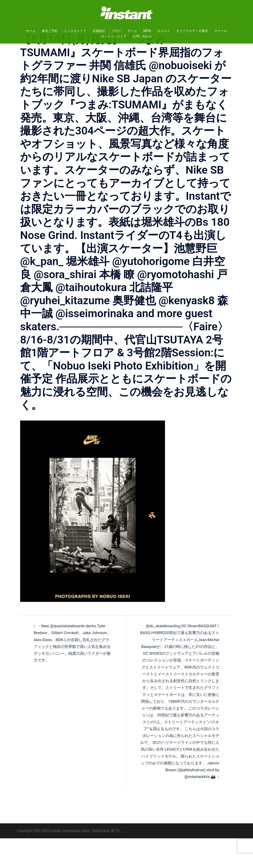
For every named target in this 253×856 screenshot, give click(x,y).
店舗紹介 (99, 31)
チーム (132, 31)
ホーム (31, 31)
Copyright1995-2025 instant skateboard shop (53, 848)
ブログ (116, 31)
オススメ (163, 31)
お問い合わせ (142, 36)
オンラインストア (113, 36)
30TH (147, 31)
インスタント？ (75, 31)
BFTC (115, 848)
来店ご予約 (50, 31)
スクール (220, 31)
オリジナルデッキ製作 (192, 31)
